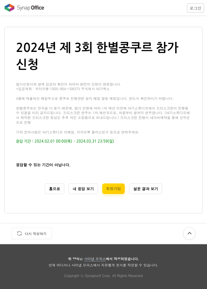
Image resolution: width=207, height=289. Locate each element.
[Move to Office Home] (22, 7)
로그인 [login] (196, 8)
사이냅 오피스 (95, 258)
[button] (195, 8)
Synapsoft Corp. (98, 275)
